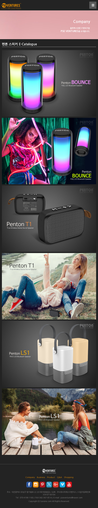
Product (51, 477)
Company (30, 477)
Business (41, 477)
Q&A (59, 477)
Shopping (68, 477)
